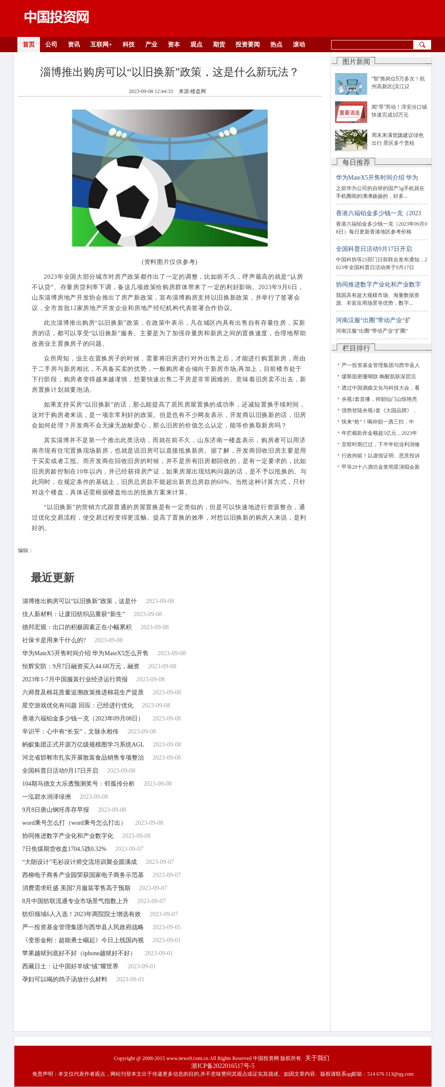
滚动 (299, 44)
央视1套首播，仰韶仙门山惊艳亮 (379, 399)
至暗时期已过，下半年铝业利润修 (381, 444)
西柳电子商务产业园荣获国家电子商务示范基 (83, 875)
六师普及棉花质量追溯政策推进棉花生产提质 (83, 692)
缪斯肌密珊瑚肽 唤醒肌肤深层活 (379, 376)
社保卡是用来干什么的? (54, 640)
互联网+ (101, 44)
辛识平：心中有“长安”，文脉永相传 (70, 731)
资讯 (74, 44)
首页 (29, 44)
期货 (219, 44)
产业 (151, 44)
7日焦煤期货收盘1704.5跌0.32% (64, 849)
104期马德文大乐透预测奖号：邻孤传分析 (78, 783)
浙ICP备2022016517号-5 (222, 1066)
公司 (51, 44)
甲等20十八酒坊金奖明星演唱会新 (381, 467)
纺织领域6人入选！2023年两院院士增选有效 (81, 914)
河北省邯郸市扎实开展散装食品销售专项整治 (83, 757)
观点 (196, 44)
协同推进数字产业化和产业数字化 (67, 836)
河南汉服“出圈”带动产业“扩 (373, 320)
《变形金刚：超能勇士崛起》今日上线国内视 (83, 940)
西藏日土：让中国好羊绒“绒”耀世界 (70, 966)
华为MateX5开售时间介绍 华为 (377, 177)
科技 (129, 44)
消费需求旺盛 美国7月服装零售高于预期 (76, 888)
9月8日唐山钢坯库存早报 (55, 810)
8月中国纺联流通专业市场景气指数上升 (75, 901)
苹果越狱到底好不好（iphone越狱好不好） (79, 953)
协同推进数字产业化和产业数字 (378, 284)
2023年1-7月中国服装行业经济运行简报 (75, 679)
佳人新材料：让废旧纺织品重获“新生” (73, 614)
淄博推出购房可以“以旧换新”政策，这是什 (79, 601)
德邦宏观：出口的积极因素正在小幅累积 (77, 627)
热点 (276, 44)
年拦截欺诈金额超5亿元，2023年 (379, 433)
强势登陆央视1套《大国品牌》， (379, 410)
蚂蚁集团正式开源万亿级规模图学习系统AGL (83, 744)
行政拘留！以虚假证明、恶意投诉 (381, 456)
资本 (174, 44)
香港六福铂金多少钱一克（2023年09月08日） (83, 718)
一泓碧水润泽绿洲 (46, 797)
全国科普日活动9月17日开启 (60, 770)
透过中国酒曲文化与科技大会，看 (381, 388)
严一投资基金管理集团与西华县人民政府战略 (83, 927)
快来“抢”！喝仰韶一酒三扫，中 (378, 422)
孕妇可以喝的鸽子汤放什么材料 (64, 979)
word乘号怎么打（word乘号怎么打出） (74, 823)
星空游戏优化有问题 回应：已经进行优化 (77, 705)
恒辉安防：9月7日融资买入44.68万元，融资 (80, 666)
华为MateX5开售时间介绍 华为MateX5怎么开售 (85, 653)
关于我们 (317, 1058)
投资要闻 (248, 44)
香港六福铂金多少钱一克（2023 (378, 213)
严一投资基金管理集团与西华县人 (381, 365)
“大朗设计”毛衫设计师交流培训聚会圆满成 (79, 862)
